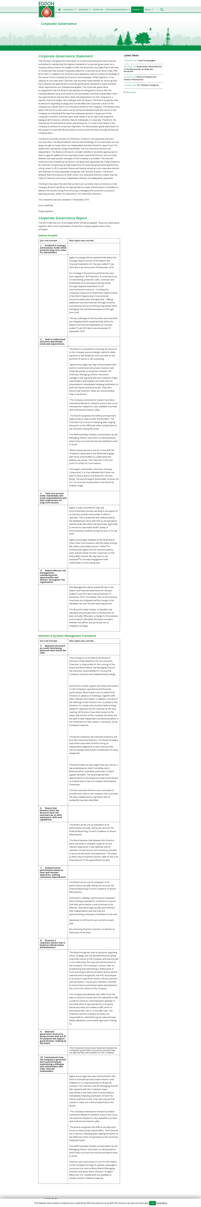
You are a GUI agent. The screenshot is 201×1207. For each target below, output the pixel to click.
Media (147, 9)
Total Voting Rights (147, 60)
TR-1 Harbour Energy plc (148, 85)
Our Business (68, 9)
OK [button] (152, 1203)
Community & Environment (116, 9)
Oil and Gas (83, 9)
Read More (161, 1203)
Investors (136, 9)
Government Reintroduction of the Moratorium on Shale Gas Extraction (143, 69)
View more (131, 92)
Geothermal (98, 9)
